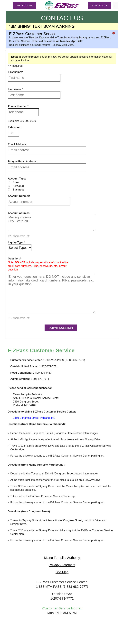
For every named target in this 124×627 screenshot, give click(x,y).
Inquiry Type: (16, 242)
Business (18, 189)
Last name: (15, 89)
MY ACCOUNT (24, 5)
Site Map (62, 572)
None (16, 182)
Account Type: (17, 178)
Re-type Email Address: (22, 161)
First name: (15, 72)
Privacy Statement (62, 565)
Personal (18, 186)
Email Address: (17, 144)
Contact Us (99, 5)
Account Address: (19, 213)
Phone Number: (17, 106)
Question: (14, 258)
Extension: (14, 127)
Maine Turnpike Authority (62, 558)
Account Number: (19, 196)
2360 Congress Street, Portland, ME (34, 417)
